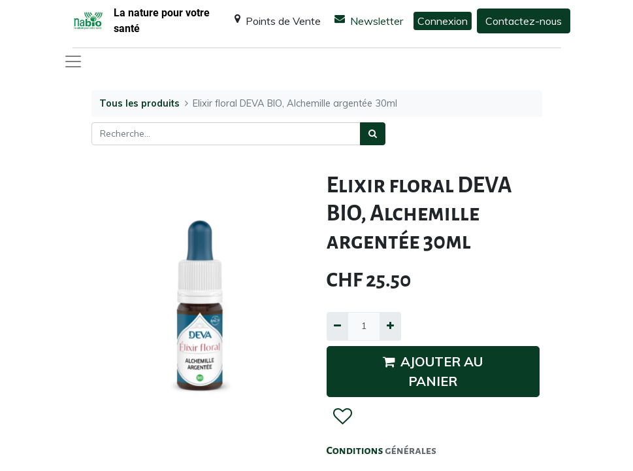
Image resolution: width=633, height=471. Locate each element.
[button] (342, 417)
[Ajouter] (390, 326)
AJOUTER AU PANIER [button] (433, 371)
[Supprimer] (337, 326)
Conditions (356, 451)
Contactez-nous (523, 20)
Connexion (442, 20)
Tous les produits (139, 103)
